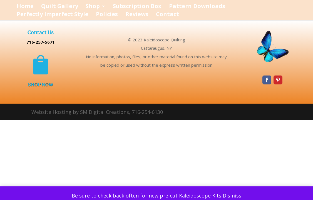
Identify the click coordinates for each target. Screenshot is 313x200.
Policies (107, 15)
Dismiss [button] (232, 195)
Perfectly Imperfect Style (52, 15)
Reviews (136, 15)
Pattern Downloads (197, 7)
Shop (93, 7)
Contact (167, 15)
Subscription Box (137, 7)
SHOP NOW (40, 85)
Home (25, 7)
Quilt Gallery (59, 7)
